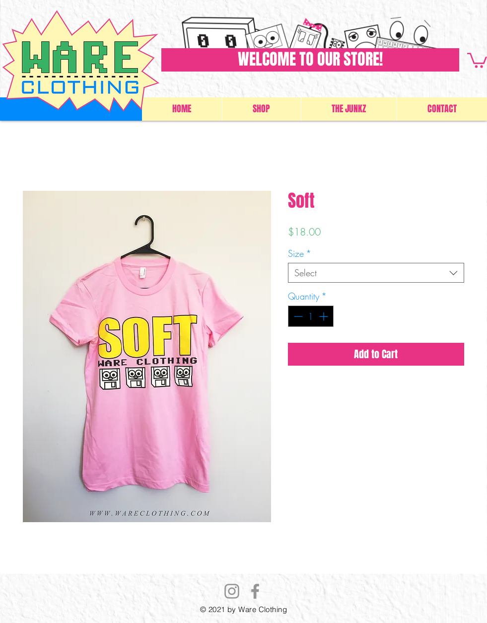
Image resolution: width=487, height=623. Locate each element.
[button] (477, 59)
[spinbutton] (311, 316)
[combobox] (376, 273)
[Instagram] (232, 591)
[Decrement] (297, 316)
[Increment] (324, 316)
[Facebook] (255, 591)
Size (299, 253)
